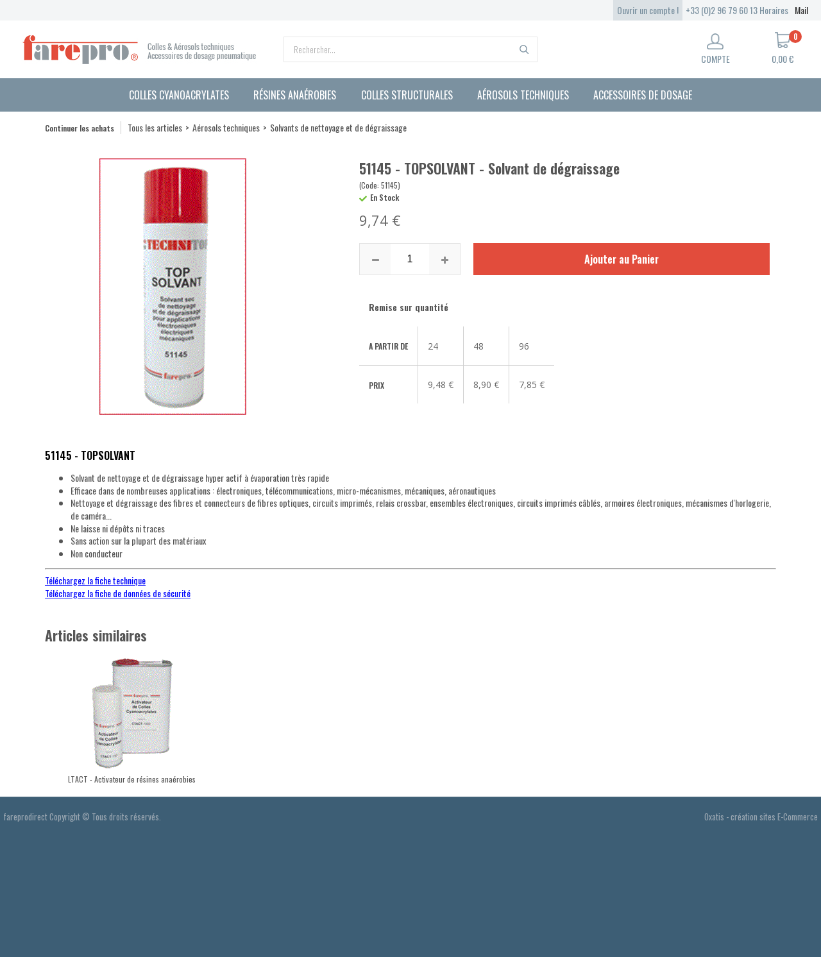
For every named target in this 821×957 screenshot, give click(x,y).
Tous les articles (155, 127)
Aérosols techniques (523, 95)
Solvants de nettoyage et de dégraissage (338, 127)
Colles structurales (407, 95)
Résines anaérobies (294, 95)
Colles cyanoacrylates (179, 95)
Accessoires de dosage (642, 95)
